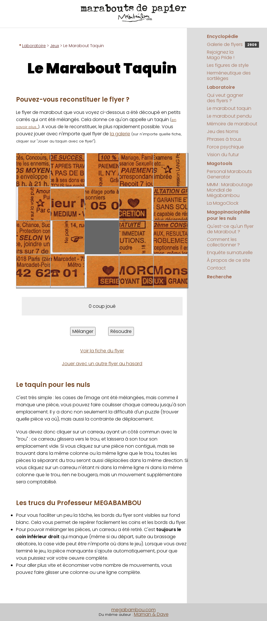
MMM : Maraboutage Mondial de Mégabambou (230, 190)
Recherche (219, 277)
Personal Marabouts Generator (229, 174)
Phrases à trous (224, 139)
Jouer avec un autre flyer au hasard (102, 363)
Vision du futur (223, 154)
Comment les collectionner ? (223, 242)
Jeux (54, 46)
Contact (216, 268)
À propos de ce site (228, 260)
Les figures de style (228, 65)
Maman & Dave (151, 614)
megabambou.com (133, 609)
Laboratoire (34, 46)
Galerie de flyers (233, 44)
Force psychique (225, 147)
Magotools (219, 163)
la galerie (120, 133)
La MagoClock (222, 203)
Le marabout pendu (229, 116)
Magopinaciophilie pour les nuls (228, 215)
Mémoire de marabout (232, 123)
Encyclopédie (222, 36)
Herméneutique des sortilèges (229, 76)
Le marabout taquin (229, 108)
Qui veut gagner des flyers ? (225, 98)
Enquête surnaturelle (230, 252)
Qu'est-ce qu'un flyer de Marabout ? (230, 229)
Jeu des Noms (222, 131)
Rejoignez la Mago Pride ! (220, 55)
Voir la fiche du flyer (102, 350)
